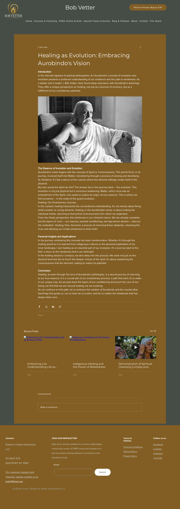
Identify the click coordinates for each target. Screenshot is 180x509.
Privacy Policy (130, 456)
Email (56, 465)
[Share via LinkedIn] (53, 306)
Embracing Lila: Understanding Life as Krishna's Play (41, 365)
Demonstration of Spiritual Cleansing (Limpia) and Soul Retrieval (135, 365)
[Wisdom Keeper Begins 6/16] (148, 7)
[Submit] (103, 472)
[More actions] (140, 47)
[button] (45, 21)
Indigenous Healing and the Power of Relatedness (89, 365)
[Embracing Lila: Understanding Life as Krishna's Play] (44, 347)
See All (153, 331)
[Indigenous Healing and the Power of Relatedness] (90, 347)
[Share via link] (60, 306)
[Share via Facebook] (39, 306)
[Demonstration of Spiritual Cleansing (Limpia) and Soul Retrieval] (135, 347)
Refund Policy (130, 451)
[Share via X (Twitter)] (46, 306)
